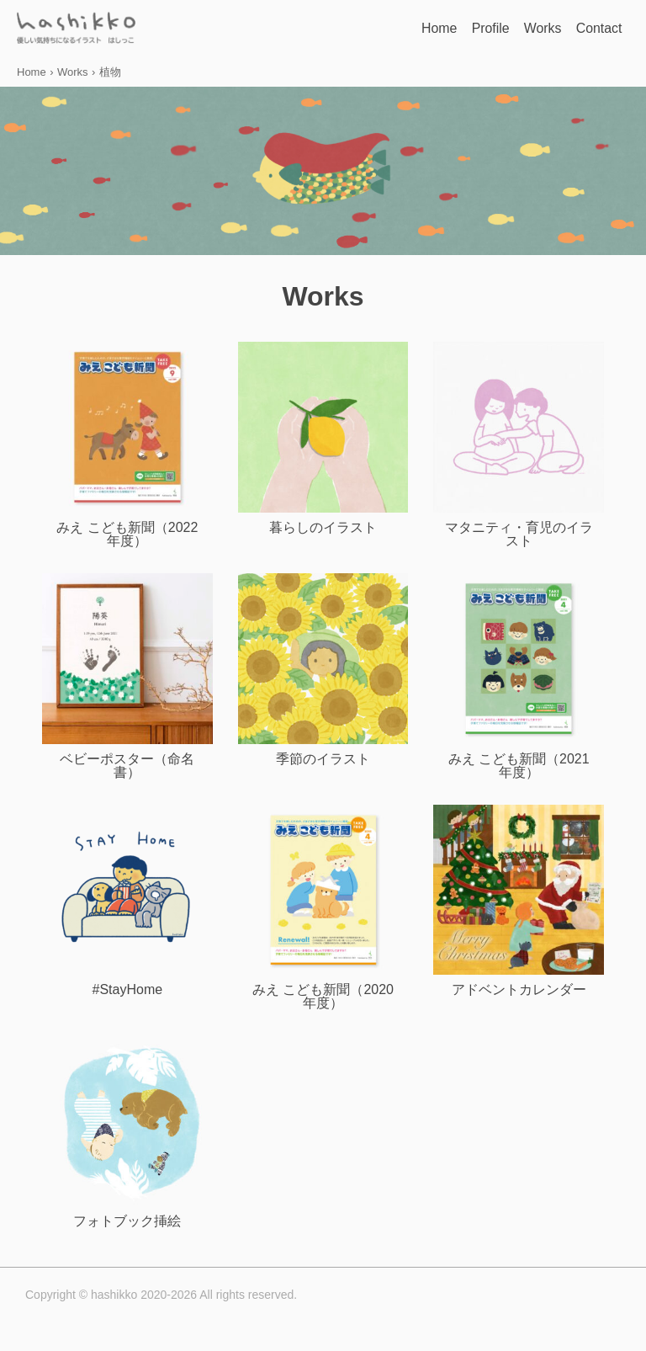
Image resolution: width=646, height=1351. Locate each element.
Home (388, 28)
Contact (592, 28)
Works (521, 28)
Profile (455, 28)
